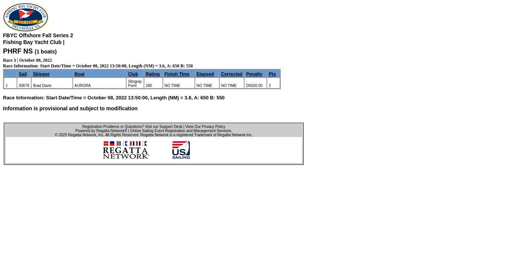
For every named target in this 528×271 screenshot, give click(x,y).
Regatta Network (82, 135)
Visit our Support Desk (163, 127)
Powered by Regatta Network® (101, 131)
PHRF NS (18, 51)
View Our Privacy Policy (205, 127)
